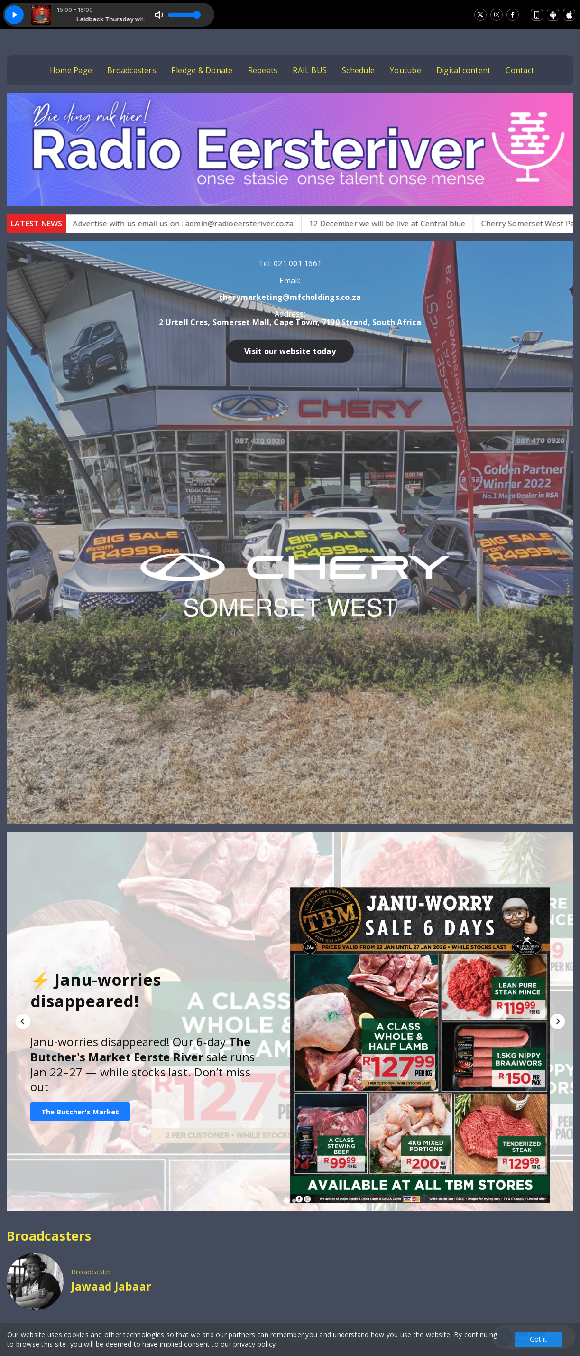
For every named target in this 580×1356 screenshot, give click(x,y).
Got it (538, 1339)
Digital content (463, 70)
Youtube (405, 70)
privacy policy (254, 1343)
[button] (22, 658)
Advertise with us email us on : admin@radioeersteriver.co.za (201, 223)
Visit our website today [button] (445, 413)
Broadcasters (131, 70)
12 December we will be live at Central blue (405, 223)
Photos (409, 1250)
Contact (520, 70)
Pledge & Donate (202, 70)
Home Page (71, 70)
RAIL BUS (310, 70)
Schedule (358, 70)
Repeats (263, 70)
